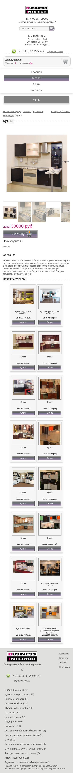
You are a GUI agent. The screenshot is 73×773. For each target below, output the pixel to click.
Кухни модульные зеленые (23, 312)
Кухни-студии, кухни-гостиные (49, 312)
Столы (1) (10, 739)
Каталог (36, 78)
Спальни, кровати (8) (16, 699)
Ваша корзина (13, 60)
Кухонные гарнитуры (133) (19, 694)
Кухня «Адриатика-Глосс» (49, 584)
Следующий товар (60, 111)
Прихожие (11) (13, 726)
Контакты (36, 90)
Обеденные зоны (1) (16, 690)
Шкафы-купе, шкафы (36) (19, 708)
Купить (23, 322)
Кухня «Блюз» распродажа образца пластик (49, 631)
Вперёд (65, 161)
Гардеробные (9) (14, 721)
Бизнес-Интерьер (12, 111)
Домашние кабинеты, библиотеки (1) (25, 730)
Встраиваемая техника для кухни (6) (25, 744)
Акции (36, 84)
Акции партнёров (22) (17, 757)
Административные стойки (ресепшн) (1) (27, 762)
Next (67, 210)
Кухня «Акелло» (23, 629)
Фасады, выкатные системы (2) (22, 753)
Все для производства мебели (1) (23, 735)
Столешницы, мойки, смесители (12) (25, 748)
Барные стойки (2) (15, 717)
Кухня (23, 357)
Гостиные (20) (12, 712)
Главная (36, 72)
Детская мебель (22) (16, 703)
